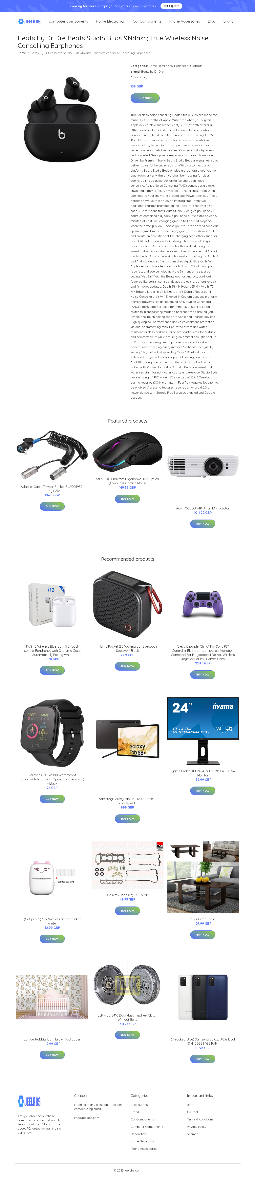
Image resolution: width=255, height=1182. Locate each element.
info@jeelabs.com (86, 1122)
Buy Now (145, 103)
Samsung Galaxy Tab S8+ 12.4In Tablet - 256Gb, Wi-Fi (127, 806)
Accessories (139, 1109)
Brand (228, 23)
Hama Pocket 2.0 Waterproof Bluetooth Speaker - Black (127, 653)
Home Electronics (110, 23)
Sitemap (192, 1139)
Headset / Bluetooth (188, 70)
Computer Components (68, 23)
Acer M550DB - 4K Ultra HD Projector (202, 513)
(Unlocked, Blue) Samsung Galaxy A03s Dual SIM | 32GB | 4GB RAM (203, 1046)
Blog (211, 23)
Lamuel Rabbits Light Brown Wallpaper (52, 1044)
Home (22, 58)
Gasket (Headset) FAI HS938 (127, 900)
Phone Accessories (184, 23)
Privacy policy (196, 1131)
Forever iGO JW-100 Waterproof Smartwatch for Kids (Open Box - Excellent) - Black (52, 784)
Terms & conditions (200, 1124)
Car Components (147, 23)
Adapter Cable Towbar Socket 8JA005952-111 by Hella (52, 493)
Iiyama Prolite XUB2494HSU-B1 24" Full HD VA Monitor (203, 778)
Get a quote (171, 6)
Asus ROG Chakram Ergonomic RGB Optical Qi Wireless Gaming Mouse (127, 486)
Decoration (138, 1139)
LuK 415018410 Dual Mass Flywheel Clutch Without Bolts (127, 1022)
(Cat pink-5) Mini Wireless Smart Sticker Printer (52, 926)
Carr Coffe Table (203, 924)
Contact (192, 1117)
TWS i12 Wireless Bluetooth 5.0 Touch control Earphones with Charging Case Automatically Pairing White (52, 655)
